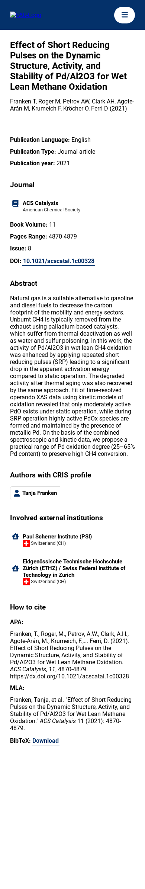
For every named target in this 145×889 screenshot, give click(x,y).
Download (45, 740)
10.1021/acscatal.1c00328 (58, 261)
